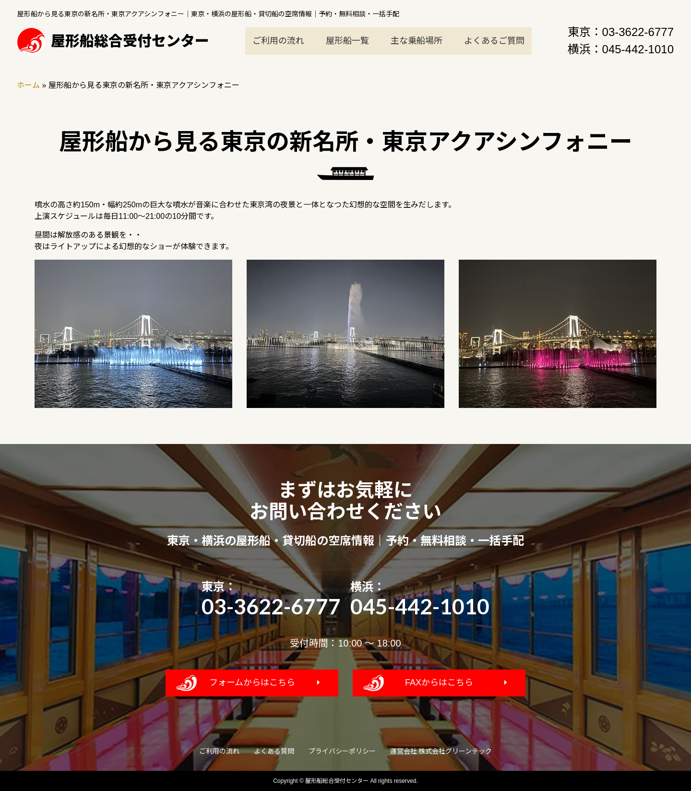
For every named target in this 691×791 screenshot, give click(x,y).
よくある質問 (274, 751)
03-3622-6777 (638, 31)
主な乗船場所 (416, 41)
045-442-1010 (638, 49)
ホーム (28, 85)
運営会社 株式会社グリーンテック (441, 751)
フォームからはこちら (252, 682)
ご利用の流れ (278, 41)
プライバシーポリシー (342, 751)
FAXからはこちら (439, 682)
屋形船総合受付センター (113, 40)
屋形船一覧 (347, 41)
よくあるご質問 (494, 41)
